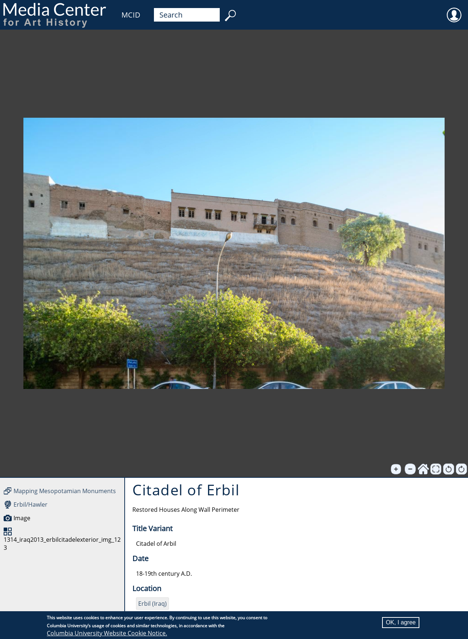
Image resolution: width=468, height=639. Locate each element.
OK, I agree (401, 622)
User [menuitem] (454, 10)
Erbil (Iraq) (152, 604)
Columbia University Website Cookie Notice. (107, 633)
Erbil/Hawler (31, 504)
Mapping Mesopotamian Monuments (65, 491)
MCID (130, 15)
